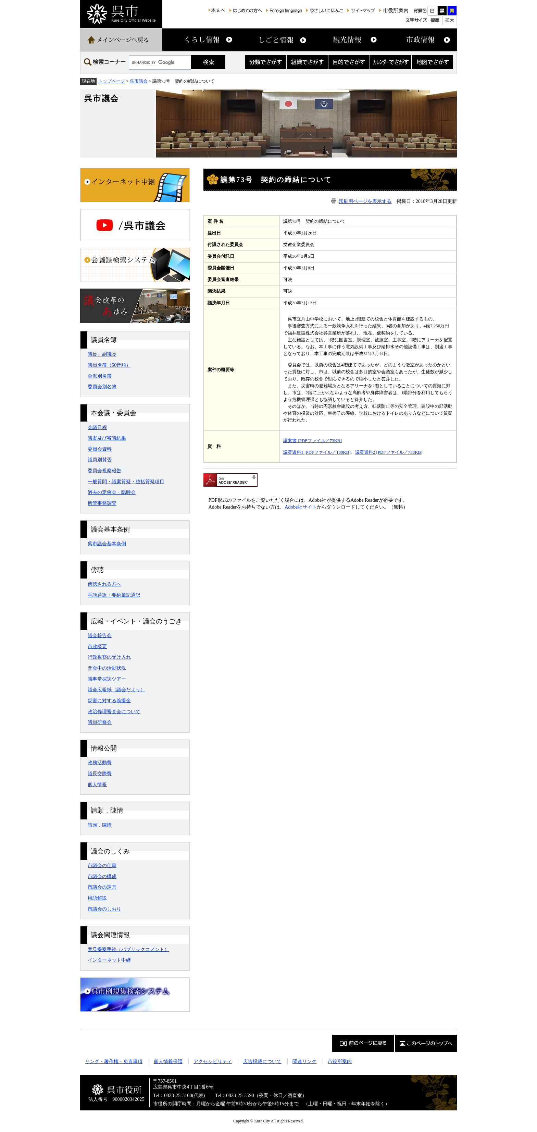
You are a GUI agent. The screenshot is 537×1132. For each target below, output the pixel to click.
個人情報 (97, 784)
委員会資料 (100, 449)
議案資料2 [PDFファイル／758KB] (389, 452)
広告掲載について (262, 1061)
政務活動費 (100, 762)
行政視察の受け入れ (109, 657)
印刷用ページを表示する (365, 201)
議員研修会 (100, 722)
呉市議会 (139, 81)
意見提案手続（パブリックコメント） (128, 949)
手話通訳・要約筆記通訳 (114, 595)
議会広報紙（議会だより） (116, 689)
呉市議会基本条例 (107, 543)
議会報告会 (100, 635)
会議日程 (97, 427)
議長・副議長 (102, 354)
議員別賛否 (100, 459)
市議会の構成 (102, 876)
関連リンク (304, 1061)
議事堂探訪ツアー (107, 679)
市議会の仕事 (102, 865)
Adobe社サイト (301, 507)
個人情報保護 (168, 1061)
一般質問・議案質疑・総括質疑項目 (126, 481)
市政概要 (97, 646)
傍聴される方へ (104, 584)
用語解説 (97, 898)
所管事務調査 (102, 503)
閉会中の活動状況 (107, 668)
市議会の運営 (102, 887)
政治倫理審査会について (114, 711)
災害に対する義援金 (109, 700)
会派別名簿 (100, 376)
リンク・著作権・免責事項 (113, 1061)
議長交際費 (100, 773)
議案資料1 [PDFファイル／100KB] (317, 452)
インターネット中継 (109, 960)
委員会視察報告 (104, 470)
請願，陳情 (100, 825)
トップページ (111, 81)
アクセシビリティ (212, 1061)
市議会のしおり (104, 909)
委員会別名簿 (102, 386)
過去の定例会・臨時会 (112, 492)
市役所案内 (340, 1061)
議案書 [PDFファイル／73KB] (312, 440)
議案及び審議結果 (107, 438)
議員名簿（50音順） (109, 365)
